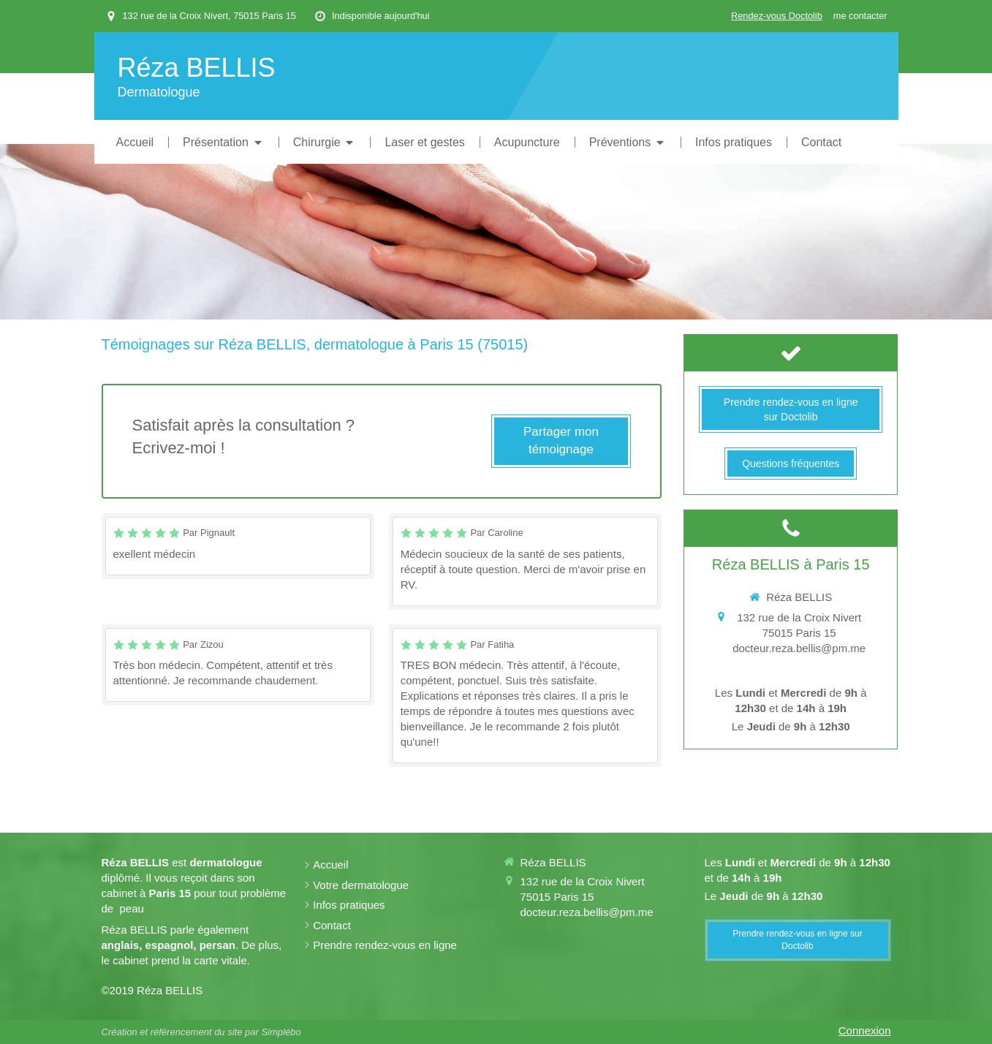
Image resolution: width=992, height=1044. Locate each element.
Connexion (864, 1030)
